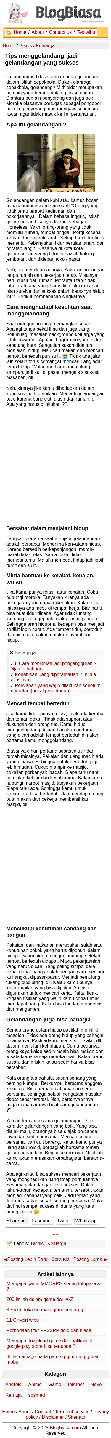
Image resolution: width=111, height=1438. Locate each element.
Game (54, 1384)
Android (13, 1384)
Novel (97, 1384)
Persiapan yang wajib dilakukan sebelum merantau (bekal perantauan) (55, 688)
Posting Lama (87, 1259)
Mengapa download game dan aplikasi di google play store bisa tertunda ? (49, 1343)
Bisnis (37, 1243)
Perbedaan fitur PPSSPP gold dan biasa (49, 1330)
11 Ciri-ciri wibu (23, 1320)
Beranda (61, 1258)
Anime (35, 1384)
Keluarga (56, 1243)
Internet (76, 1384)
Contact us (60, 32)
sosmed (36, 1395)
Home (20, 32)
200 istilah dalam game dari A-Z (40, 1299)
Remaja (13, 1395)
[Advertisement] (55, 464)
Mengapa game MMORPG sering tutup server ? (55, 1286)
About (37, 32)
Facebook (42, 1220)
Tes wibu (86, 32)
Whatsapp (86, 1220)
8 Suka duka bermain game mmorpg (45, 1309)
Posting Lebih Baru (27, 1259)
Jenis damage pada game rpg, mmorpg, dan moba (53, 1359)
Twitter (64, 1220)
